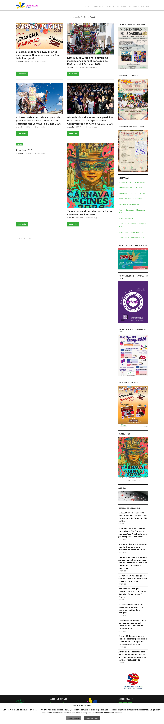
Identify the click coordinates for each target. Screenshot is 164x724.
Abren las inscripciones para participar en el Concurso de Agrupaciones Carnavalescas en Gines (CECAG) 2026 (90, 120)
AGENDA (145, 6)
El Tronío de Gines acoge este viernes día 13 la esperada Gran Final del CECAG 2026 (132, 578)
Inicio (70, 17)
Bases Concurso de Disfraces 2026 (131, 238)
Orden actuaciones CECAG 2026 (130, 199)
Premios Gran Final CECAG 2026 (130, 188)
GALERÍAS (97, 6)
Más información (74, 718)
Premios (19, 144)
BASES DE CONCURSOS (116, 6)
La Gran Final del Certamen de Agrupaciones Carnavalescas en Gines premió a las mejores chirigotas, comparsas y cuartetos (132, 562)
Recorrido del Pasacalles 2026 (129, 204)
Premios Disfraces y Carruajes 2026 (131, 182)
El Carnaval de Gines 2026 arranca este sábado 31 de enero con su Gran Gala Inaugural (38, 55)
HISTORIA (132, 6)
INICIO (87, 6)
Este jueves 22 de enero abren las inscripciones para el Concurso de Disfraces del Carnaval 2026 (87, 61)
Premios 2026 (24, 150)
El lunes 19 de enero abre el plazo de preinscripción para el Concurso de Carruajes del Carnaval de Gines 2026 (38, 120)
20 (30, 238)
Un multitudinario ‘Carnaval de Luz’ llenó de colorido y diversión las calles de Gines (132, 547)
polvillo (77, 17)
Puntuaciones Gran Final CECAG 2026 (132, 193)
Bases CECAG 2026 (125, 218)
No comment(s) (40, 61)
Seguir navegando (92, 718)
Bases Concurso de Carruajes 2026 (131, 232)
